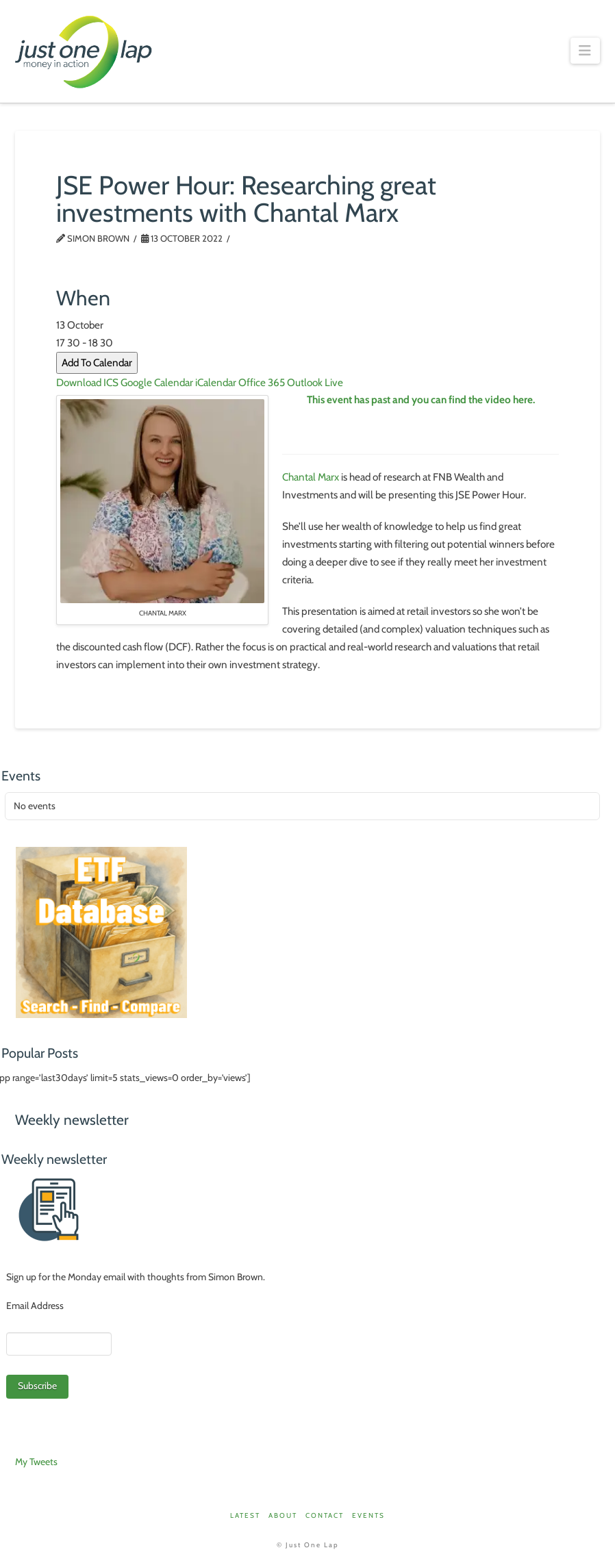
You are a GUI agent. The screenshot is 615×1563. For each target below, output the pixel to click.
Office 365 (261, 382)
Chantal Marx (310, 476)
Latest (245, 1515)
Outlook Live (315, 382)
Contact (324, 1515)
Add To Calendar (97, 362)
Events (368, 1515)
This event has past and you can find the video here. (421, 399)
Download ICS (87, 382)
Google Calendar (157, 382)
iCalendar (215, 382)
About (282, 1515)
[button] (585, 51)
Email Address (35, 1305)
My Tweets (36, 1462)
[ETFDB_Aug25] (101, 931)
